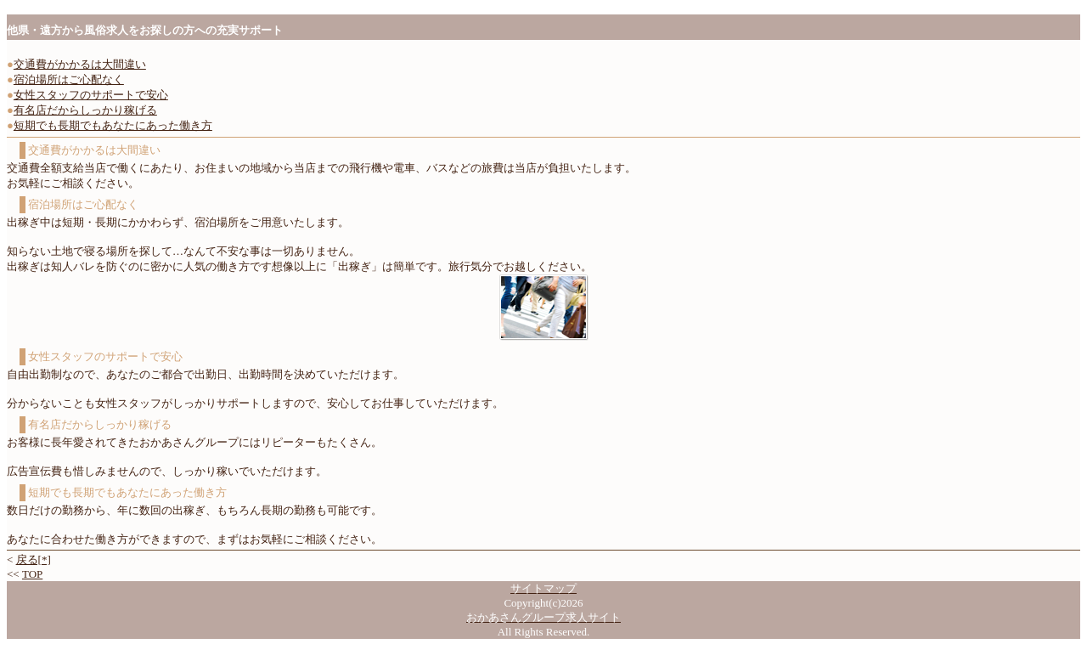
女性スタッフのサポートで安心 (91, 94)
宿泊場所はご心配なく (69, 79)
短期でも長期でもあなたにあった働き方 (113, 125)
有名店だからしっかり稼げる (85, 110)
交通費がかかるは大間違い (80, 64)
